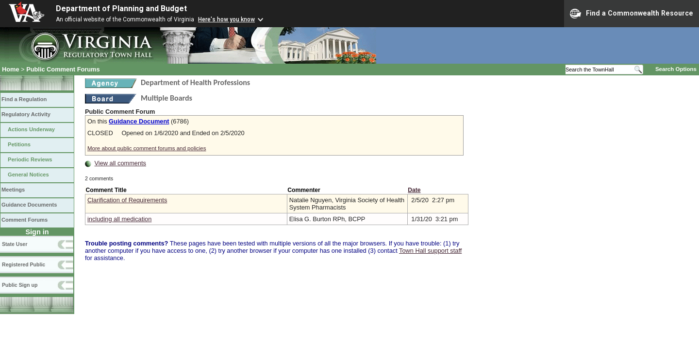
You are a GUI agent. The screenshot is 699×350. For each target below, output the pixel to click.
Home (10, 69)
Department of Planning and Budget (121, 8)
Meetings (13, 189)
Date (414, 190)
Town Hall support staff (430, 250)
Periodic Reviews (30, 159)
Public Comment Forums (63, 69)
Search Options (676, 69)
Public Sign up (19, 285)
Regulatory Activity (25, 114)
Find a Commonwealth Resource (631, 13)
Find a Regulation (24, 99)
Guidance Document (139, 121)
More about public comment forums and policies (146, 148)
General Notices (28, 174)
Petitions (19, 144)
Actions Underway (31, 129)
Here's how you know (226, 19)
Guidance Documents (29, 205)
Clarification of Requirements (127, 200)
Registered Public (23, 264)
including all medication (119, 219)
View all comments (120, 163)
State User (14, 244)
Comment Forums (24, 220)
